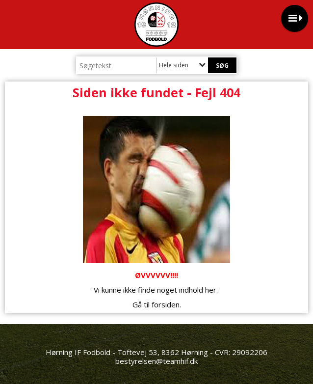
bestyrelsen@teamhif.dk (156, 361)
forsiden (166, 304)
